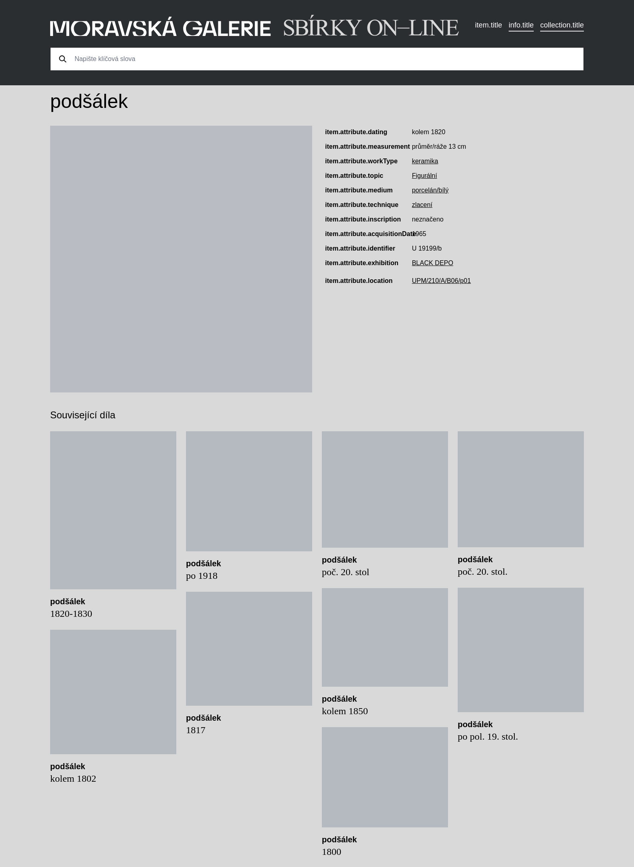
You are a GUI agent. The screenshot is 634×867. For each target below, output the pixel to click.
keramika (425, 161)
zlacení (422, 204)
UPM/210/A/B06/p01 (441, 280)
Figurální (424, 175)
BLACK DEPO (432, 262)
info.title (521, 25)
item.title (488, 25)
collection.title (562, 25)
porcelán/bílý (430, 190)
